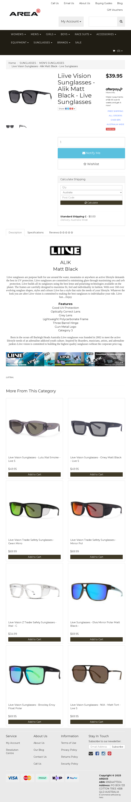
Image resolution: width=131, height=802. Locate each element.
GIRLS (51, 34)
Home (12, 63)
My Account (71, 21)
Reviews (61, 232)
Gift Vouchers (115, 9)
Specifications (35, 232)
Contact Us (40, 756)
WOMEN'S (18, 34)
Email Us (69, 3)
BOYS (65, 34)
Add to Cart (34, 474)
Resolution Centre (12, 751)
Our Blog (39, 749)
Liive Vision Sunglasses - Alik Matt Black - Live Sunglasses (45, 66)
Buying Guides (103, 3)
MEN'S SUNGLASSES (51, 63)
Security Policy (69, 763)
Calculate (91, 202)
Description (15, 232)
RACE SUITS (83, 34)
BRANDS (63, 42)
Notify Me (91, 153)
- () (118, 50)
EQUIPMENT (20, 42)
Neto (101, 797)
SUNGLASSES (43, 42)
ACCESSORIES (106, 34)
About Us (84, 3)
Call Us (55, 3)
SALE (78, 42)
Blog (120, 3)
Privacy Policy (69, 749)
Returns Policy (69, 756)
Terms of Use (68, 742)
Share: (67, 108)
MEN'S (36, 34)
